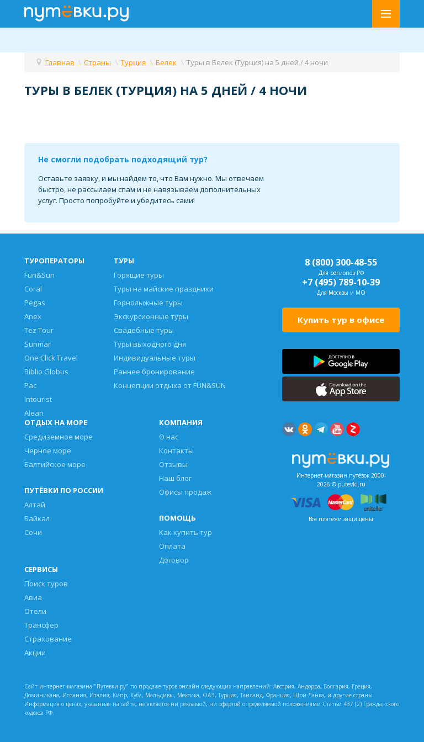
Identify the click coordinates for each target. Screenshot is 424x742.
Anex (32, 316)
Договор (174, 560)
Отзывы (173, 464)
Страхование (48, 639)
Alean (34, 413)
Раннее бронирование (154, 372)
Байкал (37, 518)
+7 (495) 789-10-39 (341, 282)
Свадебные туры (144, 330)
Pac (30, 385)
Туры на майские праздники (164, 289)
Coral (33, 289)
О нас (168, 437)
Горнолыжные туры (148, 303)
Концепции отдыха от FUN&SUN (170, 385)
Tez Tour (39, 330)
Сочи (33, 532)
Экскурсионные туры (151, 316)
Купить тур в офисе (341, 319)
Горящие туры (139, 275)
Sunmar (37, 344)
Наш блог (175, 478)
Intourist (38, 399)
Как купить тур (185, 532)
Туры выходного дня (150, 344)
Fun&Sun (39, 275)
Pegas (34, 303)
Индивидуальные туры (154, 358)
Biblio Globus (46, 372)
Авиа (33, 597)
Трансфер (41, 625)
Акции (35, 653)
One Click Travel (51, 358)
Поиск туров (46, 584)
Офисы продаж (185, 492)
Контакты (176, 450)
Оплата (172, 546)
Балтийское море (55, 464)
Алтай (34, 505)
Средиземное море (58, 437)
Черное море (47, 450)
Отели (35, 611)
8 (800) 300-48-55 (341, 262)
